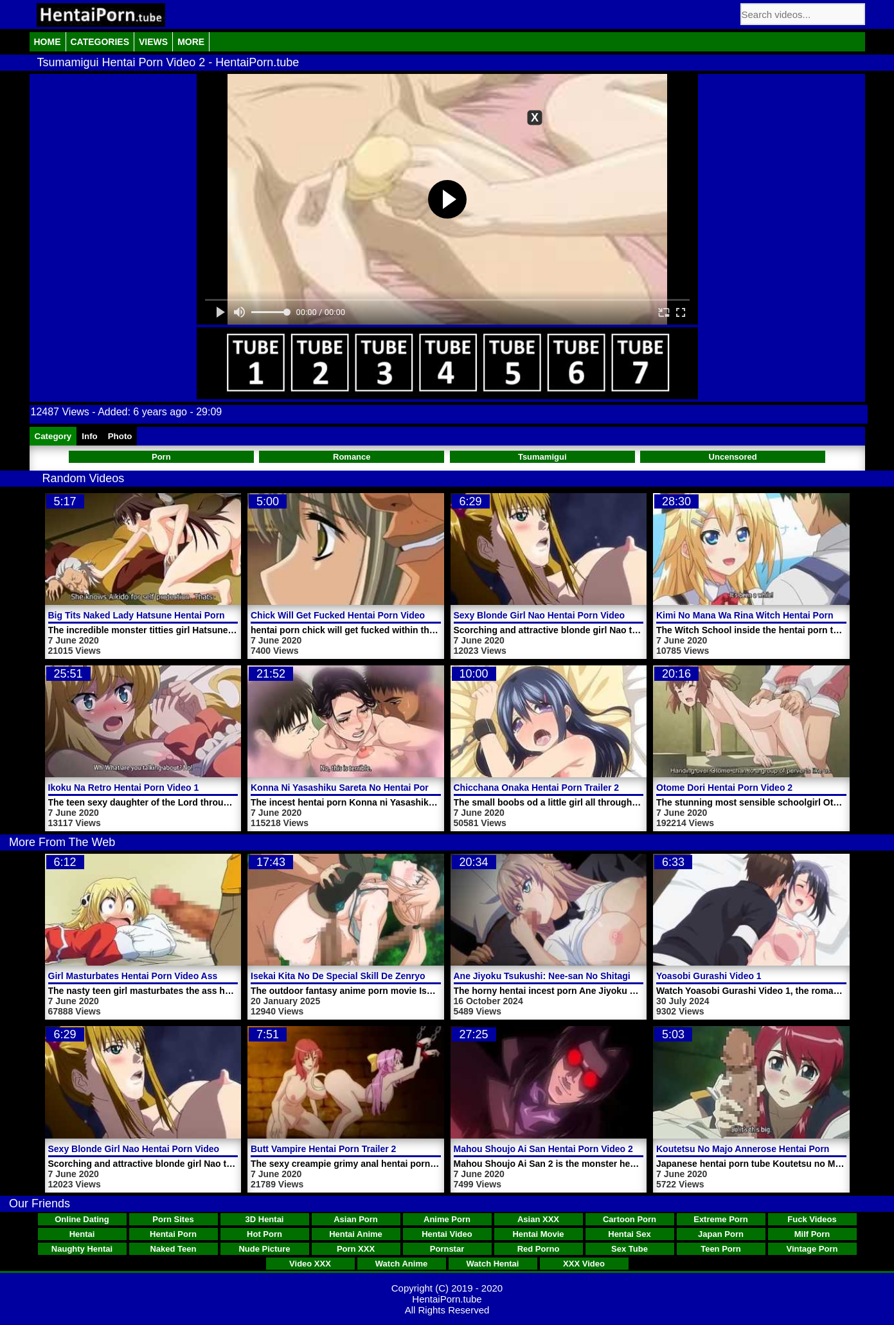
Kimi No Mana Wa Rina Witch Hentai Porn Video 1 (762, 615)
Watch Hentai (493, 1263)
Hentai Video (447, 1234)
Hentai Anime (355, 1234)
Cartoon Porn (629, 1219)
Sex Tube (629, 1249)
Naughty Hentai (81, 1249)
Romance (352, 457)
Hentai (82, 1234)
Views (153, 42)
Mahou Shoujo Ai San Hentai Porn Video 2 (543, 1149)
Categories (100, 42)
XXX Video (584, 1263)
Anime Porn (447, 1219)
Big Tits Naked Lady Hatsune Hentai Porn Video (150, 615)
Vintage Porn (812, 1249)
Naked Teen (173, 1249)
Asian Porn (356, 1219)
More (190, 42)
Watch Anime (401, 1263)
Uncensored (733, 457)
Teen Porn (721, 1249)
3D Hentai (265, 1219)
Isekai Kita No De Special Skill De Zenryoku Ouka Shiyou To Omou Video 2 (410, 976)
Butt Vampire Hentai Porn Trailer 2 (323, 1149)
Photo (120, 436)
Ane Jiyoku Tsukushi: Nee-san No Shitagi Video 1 (559, 976)
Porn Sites (172, 1219)
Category (53, 436)
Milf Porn (812, 1234)
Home (47, 42)
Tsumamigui (542, 457)
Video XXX (310, 1263)
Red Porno (538, 1249)
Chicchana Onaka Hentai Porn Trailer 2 (537, 787)
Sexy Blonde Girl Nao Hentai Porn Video (539, 615)
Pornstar (447, 1249)
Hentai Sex (629, 1234)
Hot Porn (264, 1234)
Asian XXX (538, 1219)
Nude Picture (264, 1249)
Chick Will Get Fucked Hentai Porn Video (338, 615)
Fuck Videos (811, 1219)
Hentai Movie (538, 1234)
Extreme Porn (720, 1219)
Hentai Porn (173, 1234)
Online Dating (82, 1219)
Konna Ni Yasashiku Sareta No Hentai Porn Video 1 (360, 787)
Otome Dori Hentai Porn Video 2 (724, 787)
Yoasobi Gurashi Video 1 (709, 976)
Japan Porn (721, 1234)
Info (89, 436)
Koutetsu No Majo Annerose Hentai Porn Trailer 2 (761, 1149)
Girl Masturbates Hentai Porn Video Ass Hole (144, 976)
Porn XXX (356, 1249)
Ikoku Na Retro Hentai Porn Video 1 (123, 787)
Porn (161, 457)
